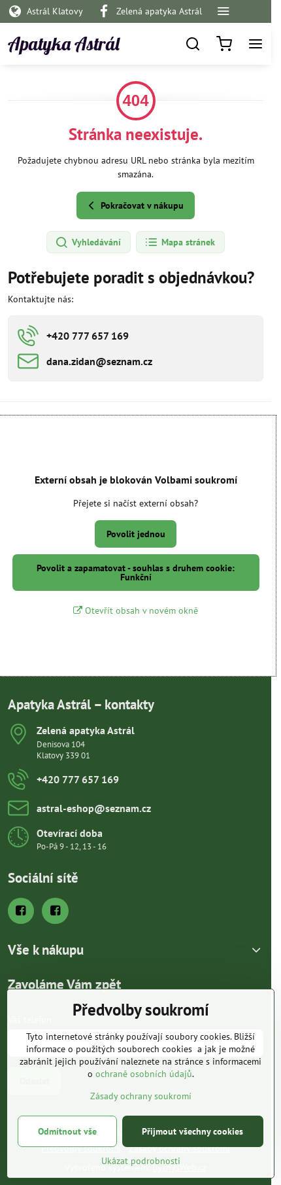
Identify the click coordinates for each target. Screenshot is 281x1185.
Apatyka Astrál (64, 44)
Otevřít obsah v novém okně (135, 610)
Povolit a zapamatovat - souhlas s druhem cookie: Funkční (136, 572)
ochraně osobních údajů (143, 1096)
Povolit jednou (136, 534)
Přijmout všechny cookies (192, 1153)
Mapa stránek (179, 242)
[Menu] (255, 44)
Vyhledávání (88, 242)
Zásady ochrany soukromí (140, 1118)
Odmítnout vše (67, 1153)
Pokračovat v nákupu (134, 206)
